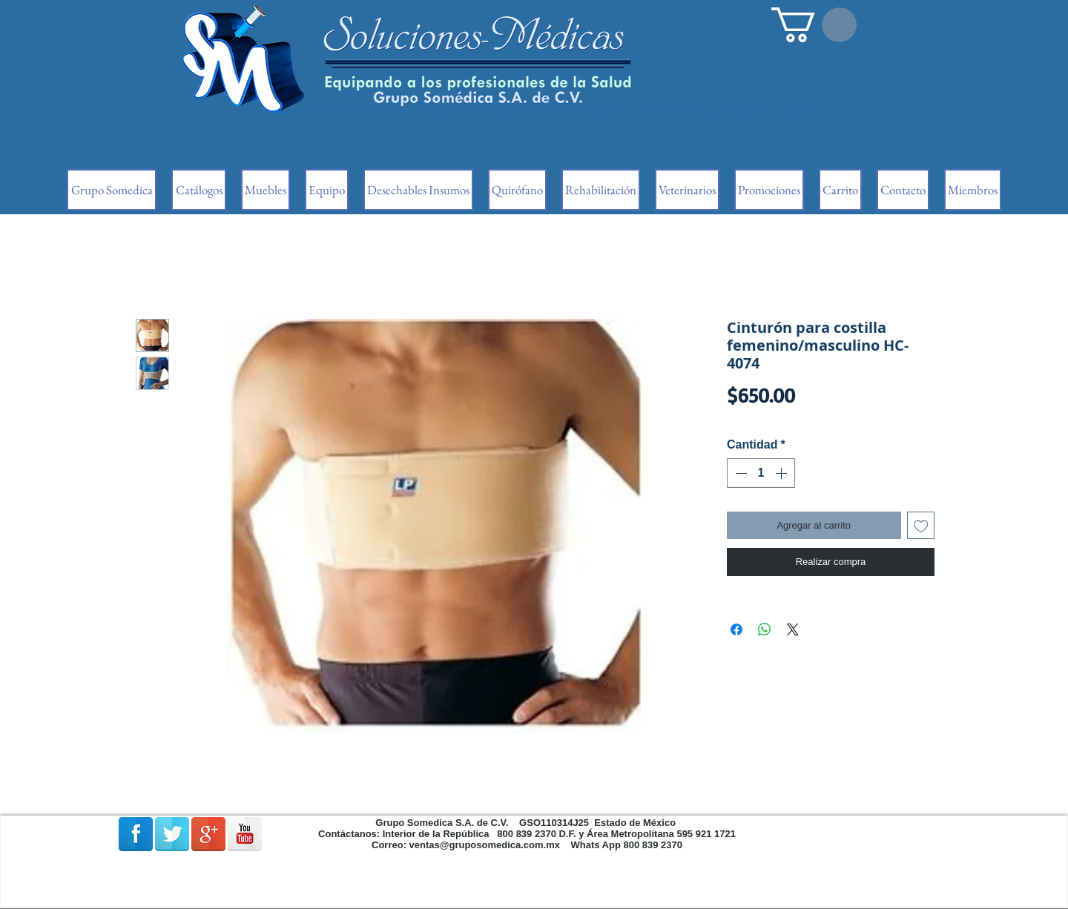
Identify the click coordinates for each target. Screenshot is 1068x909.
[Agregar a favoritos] (921, 526)
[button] (814, 24)
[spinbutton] (761, 473)
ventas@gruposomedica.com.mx (484, 844)
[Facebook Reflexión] (136, 834)
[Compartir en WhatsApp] (765, 629)
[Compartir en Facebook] (736, 629)
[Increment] (782, 473)
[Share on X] (793, 629)
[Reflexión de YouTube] (245, 834)
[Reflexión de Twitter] (172, 834)
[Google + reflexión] (208, 834)
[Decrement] (739, 473)
